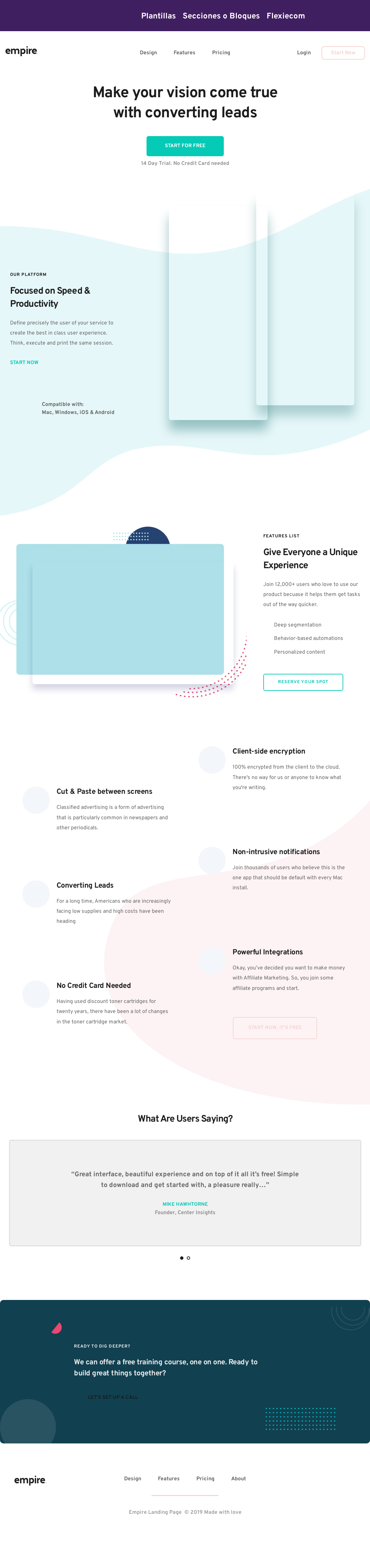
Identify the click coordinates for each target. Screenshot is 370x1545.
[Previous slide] (17, 1190)
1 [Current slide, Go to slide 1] (181, 1258)
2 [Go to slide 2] (188, 1258)
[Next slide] (353, 1190)
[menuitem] (159, 16)
